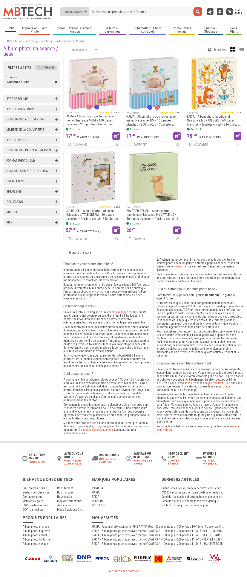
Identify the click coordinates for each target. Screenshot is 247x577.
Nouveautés (64, 496)
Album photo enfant (35, 535)
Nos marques (65, 492)
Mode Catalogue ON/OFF (71, 509)
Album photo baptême (36, 531)
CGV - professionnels (36, 505)
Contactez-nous (32, 496)
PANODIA (97, 488)
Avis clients (64, 505)
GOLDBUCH (98, 505)
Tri (64, 50)
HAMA (96, 492)
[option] (89, 107)
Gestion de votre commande (37, 492)
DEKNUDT (97, 501)
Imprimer (220, 49)
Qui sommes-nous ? (35, 488)
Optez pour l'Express (107, 460)
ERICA (96, 496)
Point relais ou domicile (72, 462)
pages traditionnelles (217, 383)
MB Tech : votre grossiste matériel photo (185, 505)
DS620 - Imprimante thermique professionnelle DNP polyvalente (192, 492)
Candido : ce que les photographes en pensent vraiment (192, 496)
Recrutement (65, 488)
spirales (86, 429)
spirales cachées (102, 429)
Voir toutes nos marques (123, 571)
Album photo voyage (35, 543)
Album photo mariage (36, 526)
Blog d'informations (69, 501)
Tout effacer (46, 67)
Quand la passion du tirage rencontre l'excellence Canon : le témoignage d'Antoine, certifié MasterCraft (192, 488)
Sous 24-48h (37, 462)
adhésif (189, 383)
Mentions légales (33, 501)
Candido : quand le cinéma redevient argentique (190, 501)
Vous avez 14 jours (142, 462)
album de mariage (117, 312)
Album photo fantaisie (36, 539)
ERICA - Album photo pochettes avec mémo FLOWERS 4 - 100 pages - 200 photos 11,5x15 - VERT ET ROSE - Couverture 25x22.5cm (158, 539)
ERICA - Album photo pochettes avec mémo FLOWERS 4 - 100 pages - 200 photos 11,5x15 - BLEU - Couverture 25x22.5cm (158, 531)
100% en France (173, 462)
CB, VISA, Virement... (211, 462)
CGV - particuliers (33, 509)
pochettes (225, 386)
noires (177, 266)
